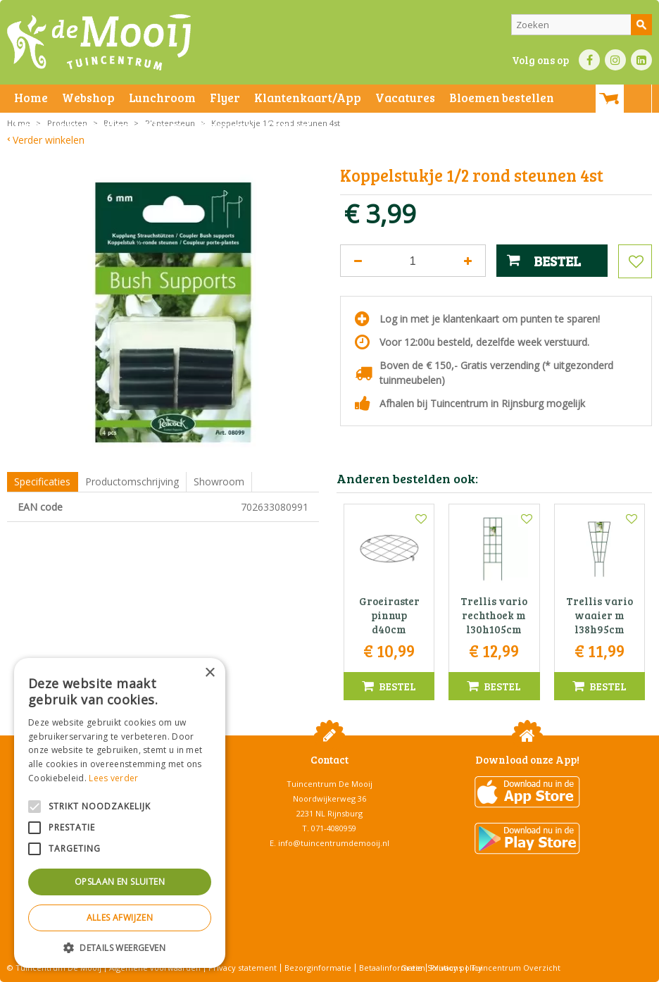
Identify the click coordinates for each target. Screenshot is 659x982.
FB (589, 59)
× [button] (209, 673)
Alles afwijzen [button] (120, 918)
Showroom (219, 481)
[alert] (119, 813)
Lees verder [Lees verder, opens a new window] (113, 778)
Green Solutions (431, 967)
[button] (119, 947)
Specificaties (42, 481)
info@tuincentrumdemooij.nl (333, 843)
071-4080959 (333, 828)
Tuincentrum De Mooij (329, 783)
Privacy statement (242, 967)
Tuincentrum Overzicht (515, 967)
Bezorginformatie (317, 967)
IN (615, 59)
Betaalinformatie (390, 967)
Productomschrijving (132, 481)
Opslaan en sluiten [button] (120, 882)
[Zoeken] (581, 24)
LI (641, 59)
